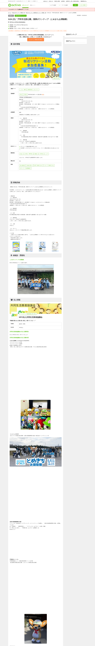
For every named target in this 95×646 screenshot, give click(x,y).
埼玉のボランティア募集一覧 (18, 12)
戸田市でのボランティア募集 (61, 637)
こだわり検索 (82, 5)
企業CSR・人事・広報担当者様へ (72, 1)
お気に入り (51, 1)
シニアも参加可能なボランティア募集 (38, 643)
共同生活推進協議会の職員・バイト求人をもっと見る (51, 607)
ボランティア (25, 5)
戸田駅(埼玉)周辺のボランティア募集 (74, 639)
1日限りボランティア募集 (16, 645)
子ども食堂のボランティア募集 (31, 637)
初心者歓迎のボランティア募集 (31, 645)
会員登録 (63, 1)
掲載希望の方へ (84, 1)
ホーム (9, 12)
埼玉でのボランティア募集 (46, 637)
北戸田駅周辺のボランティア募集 (56, 639)
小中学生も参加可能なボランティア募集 (19, 643)
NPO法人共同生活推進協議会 (17, 22)
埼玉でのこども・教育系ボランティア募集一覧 (36, 12)
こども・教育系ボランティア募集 (17, 639)
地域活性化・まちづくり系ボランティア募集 (37, 639)
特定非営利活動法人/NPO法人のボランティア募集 (60, 643)
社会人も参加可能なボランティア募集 (18, 641)
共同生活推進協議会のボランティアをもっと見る (52, 603)
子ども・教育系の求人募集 (16, 637)
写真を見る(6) (56, 78)
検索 (75, 5)
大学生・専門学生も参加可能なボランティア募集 (40, 641)
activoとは (45, 1)
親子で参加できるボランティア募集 (71, 645)
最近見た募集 (57, 1)
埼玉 (21, 94)
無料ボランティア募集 (78, 643)
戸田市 (25, 94)
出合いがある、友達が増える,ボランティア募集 (50, 645)
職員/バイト (32, 5)
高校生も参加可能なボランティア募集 (61, 641)
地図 (43, 94)
